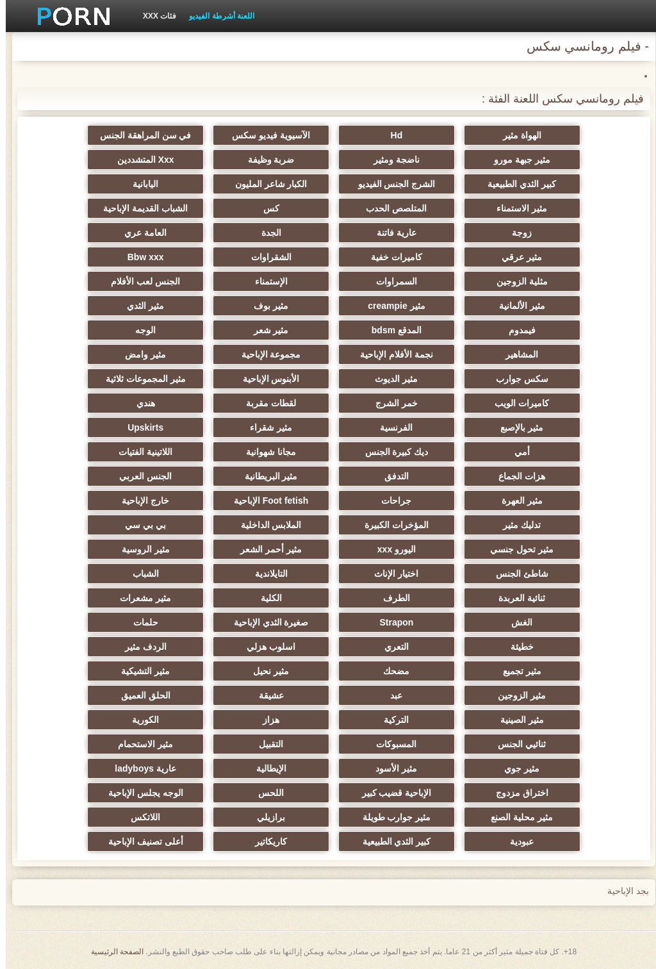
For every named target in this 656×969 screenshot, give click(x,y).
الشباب (140, 573)
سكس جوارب (516, 379)
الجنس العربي (139, 476)
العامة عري (140, 233)
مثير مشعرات (139, 598)
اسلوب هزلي (265, 647)
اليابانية (139, 184)
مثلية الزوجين (516, 281)
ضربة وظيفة (265, 159)
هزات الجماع (516, 476)
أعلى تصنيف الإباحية (139, 841)
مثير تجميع (516, 671)
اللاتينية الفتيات (140, 452)
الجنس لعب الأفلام (139, 281)
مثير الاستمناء (516, 208)
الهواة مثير (516, 135)
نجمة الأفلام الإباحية (390, 354)
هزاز (265, 720)
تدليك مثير (516, 525)
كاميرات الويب (516, 403)
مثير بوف (265, 306)
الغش (516, 622)
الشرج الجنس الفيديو (391, 184)
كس (266, 208)
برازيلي (265, 817)
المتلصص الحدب (390, 208)
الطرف (390, 598)
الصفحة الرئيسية (111, 951)
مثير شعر (265, 330)
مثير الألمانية (516, 306)
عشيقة (265, 695)
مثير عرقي (516, 257)
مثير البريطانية (265, 476)
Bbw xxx (140, 257)
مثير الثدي (139, 306)
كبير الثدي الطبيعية (516, 184)
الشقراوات (265, 257)
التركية (390, 720)
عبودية (516, 841)
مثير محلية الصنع (516, 817)
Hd (391, 135)
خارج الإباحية (139, 500)
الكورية (139, 720)
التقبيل (265, 744)
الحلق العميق (140, 695)
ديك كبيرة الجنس (391, 452)
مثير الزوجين (516, 695)
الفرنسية (390, 427)
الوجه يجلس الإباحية (139, 793)
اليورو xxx (391, 549)
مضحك (390, 671)
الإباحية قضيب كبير (391, 793)
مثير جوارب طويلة (391, 817)
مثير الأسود (390, 768)
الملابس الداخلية (265, 525)
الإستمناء (265, 281)
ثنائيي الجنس (516, 744)
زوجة (516, 233)
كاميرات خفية (390, 257)
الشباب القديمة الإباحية (139, 208)
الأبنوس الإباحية (265, 379)
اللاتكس (139, 817)
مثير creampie (390, 306)
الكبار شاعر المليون (265, 184)
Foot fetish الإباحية (265, 500)
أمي (516, 452)
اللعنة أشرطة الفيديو (216, 16)
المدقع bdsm (391, 330)
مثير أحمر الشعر (265, 549)
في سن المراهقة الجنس (140, 135)
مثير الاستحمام (139, 744)
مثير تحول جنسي (516, 549)
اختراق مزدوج (516, 793)
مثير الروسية (140, 549)
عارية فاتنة (391, 233)
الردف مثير (140, 647)
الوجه (139, 330)
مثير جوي (516, 768)
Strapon (390, 622)
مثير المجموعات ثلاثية (140, 379)
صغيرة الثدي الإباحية (265, 622)
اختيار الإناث (390, 573)
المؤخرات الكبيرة (391, 525)
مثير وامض (139, 354)
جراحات (390, 500)
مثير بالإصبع (516, 427)
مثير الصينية (516, 720)
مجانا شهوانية (265, 452)
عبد (390, 695)
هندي (140, 403)
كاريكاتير (265, 841)
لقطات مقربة (265, 403)
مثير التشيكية (139, 671)
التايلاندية (265, 573)
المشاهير (516, 354)
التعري (391, 647)
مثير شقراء (265, 427)
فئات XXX (153, 16)
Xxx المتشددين (139, 159)
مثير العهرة (516, 500)
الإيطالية (265, 768)
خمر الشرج (391, 403)
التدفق (391, 476)
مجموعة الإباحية (265, 354)
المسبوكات (390, 744)
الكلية (265, 598)
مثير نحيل (265, 671)
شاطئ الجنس (516, 573)
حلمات (139, 622)
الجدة (265, 233)
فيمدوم (516, 330)
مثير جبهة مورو (516, 159)
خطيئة (516, 647)
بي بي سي (139, 525)
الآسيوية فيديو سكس (265, 135)
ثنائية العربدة (516, 598)
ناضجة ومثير (391, 159)
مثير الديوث (390, 379)
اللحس (265, 793)
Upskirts (140, 427)
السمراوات (390, 281)
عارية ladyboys (139, 768)
